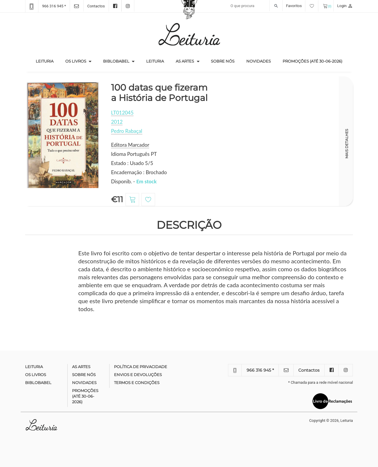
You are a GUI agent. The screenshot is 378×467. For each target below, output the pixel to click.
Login (345, 6)
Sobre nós (222, 61)
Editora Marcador (130, 145)
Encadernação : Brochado (139, 172)
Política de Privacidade (140, 366)
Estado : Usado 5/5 (132, 163)
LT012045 (122, 113)
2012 (117, 122)
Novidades (258, 61)
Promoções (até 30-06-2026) (312, 61)
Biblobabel (116, 61)
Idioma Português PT (134, 154)
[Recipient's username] (255, 6)
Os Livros (75, 61)
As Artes (185, 61)
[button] (90, 61)
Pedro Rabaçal (126, 131)
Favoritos (302, 6)
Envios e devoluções (138, 374)
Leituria (47, 60)
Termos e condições (136, 382)
